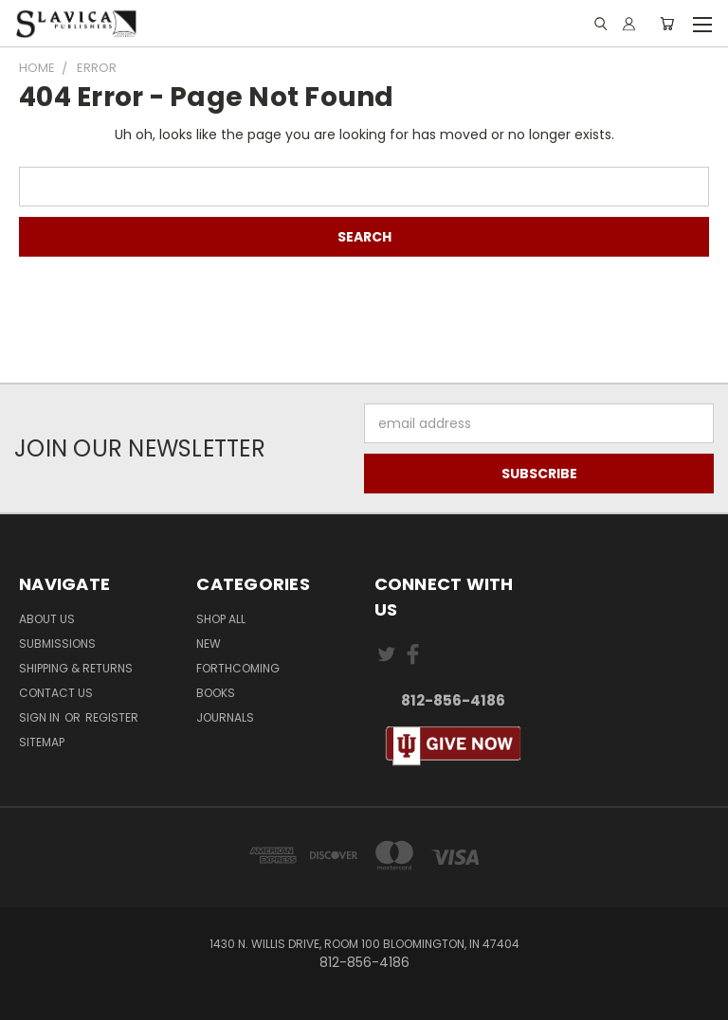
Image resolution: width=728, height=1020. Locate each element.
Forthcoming (238, 668)
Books (215, 693)
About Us (47, 619)
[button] (452, 746)
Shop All (221, 619)
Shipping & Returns (76, 668)
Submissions (57, 643)
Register (111, 717)
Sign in (41, 717)
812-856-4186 (453, 700)
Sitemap (41, 742)
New (208, 643)
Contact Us (56, 693)
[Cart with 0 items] (667, 24)
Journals (225, 717)
